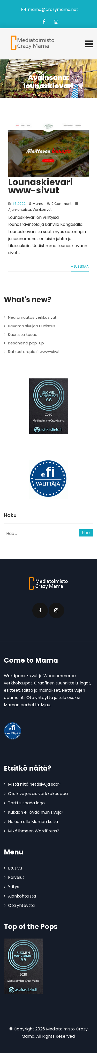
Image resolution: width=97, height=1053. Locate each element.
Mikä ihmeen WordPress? (33, 831)
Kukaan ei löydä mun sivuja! (35, 812)
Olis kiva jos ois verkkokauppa (38, 794)
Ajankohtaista (19, 209)
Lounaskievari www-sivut (40, 186)
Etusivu (15, 868)
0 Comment (61, 203)
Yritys (13, 887)
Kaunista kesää (23, 334)
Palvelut (16, 877)
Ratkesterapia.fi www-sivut (34, 351)
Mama (38, 203)
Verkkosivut (42, 209)
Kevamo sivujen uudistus (31, 326)
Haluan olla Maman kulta (33, 822)
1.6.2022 (19, 203)
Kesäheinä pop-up (26, 343)
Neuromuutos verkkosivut (32, 317)
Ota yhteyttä (21, 905)
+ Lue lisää (80, 266)
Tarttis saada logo (26, 803)
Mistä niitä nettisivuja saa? (34, 784)
